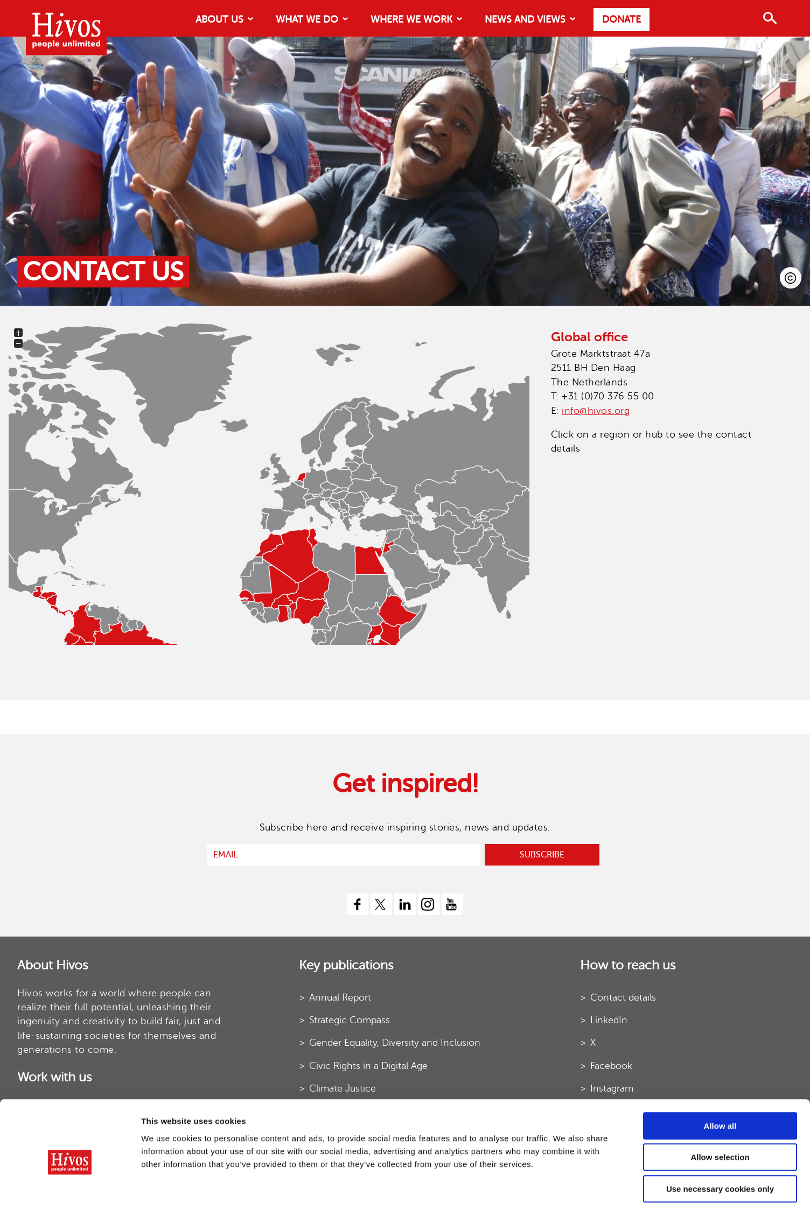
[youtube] (452, 904)
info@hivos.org (596, 410)
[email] (343, 855)
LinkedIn (608, 1020)
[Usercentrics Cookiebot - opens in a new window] (70, 1189)
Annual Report (340, 997)
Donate (621, 19)
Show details (533, 1188)
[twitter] (381, 904)
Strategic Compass (349, 1020)
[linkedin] (405, 904)
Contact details (623, 997)
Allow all (720, 1078)
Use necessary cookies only (720, 1141)
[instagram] (428, 904)
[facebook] (357, 904)
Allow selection (719, 1110)
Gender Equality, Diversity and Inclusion (394, 1042)
